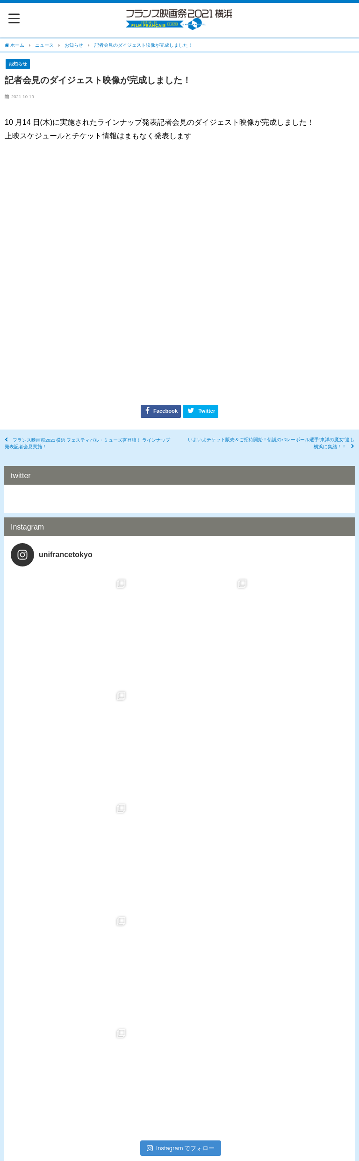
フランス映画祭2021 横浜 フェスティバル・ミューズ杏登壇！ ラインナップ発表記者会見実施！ (87, 443)
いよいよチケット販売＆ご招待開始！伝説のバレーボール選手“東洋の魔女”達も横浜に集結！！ (271, 443)
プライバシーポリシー (179, 1131)
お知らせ (17, 63)
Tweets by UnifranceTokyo (49, 498)
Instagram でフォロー (181, 923)
